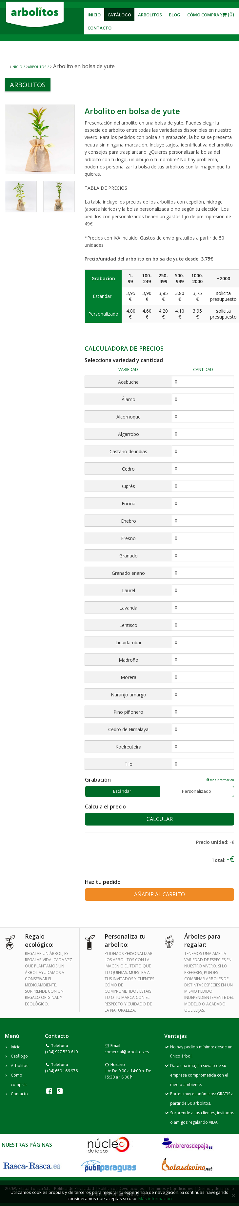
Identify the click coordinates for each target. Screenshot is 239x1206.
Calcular (160, 819)
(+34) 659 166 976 (61, 1071)
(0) (228, 14)
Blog (174, 15)
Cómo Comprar (204, 15)
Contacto (99, 28)
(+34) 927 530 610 (61, 1052)
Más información (155, 1198)
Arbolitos (150, 15)
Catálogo (119, 15)
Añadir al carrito (159, 894)
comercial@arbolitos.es (127, 1052)
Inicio (94, 15)
